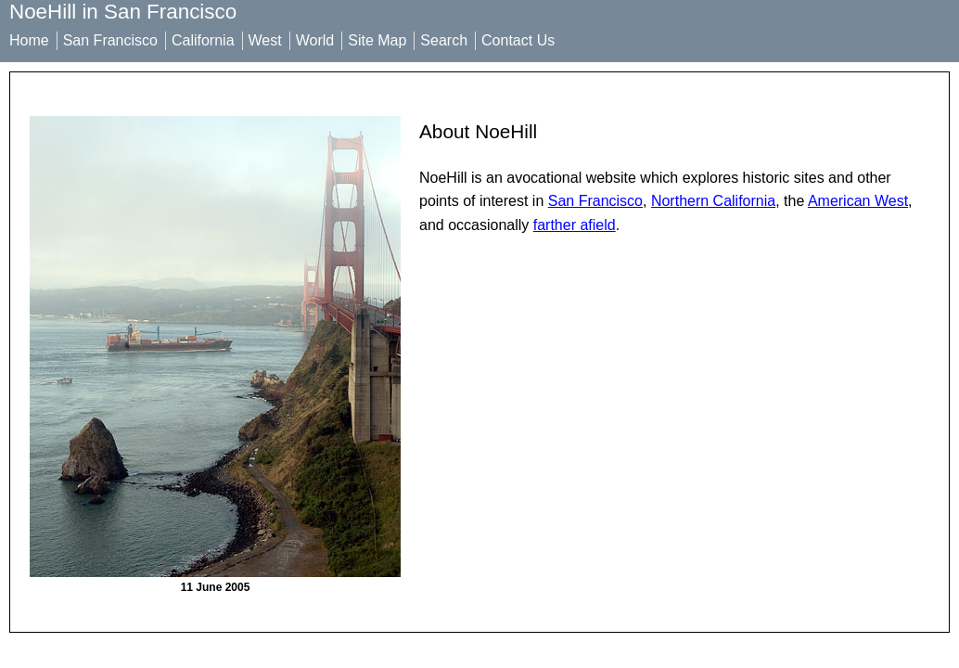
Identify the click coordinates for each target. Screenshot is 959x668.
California (203, 40)
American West (858, 201)
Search (443, 40)
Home (29, 40)
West (265, 40)
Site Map (377, 40)
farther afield (574, 225)
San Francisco (110, 40)
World (315, 40)
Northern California (713, 201)
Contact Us (518, 40)
